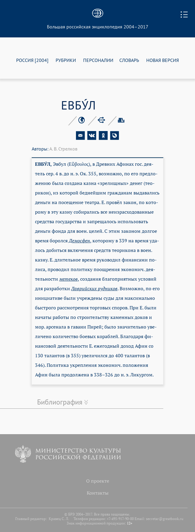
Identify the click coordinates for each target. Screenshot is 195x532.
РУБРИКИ (66, 60)
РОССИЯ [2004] (32, 60)
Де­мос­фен (79, 241)
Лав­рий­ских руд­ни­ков (94, 288)
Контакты (98, 493)
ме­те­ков (68, 279)
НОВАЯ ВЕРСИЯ (162, 60)
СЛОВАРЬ (129, 60)
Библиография (59, 402)
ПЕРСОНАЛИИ (98, 60)
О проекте (97, 481)
